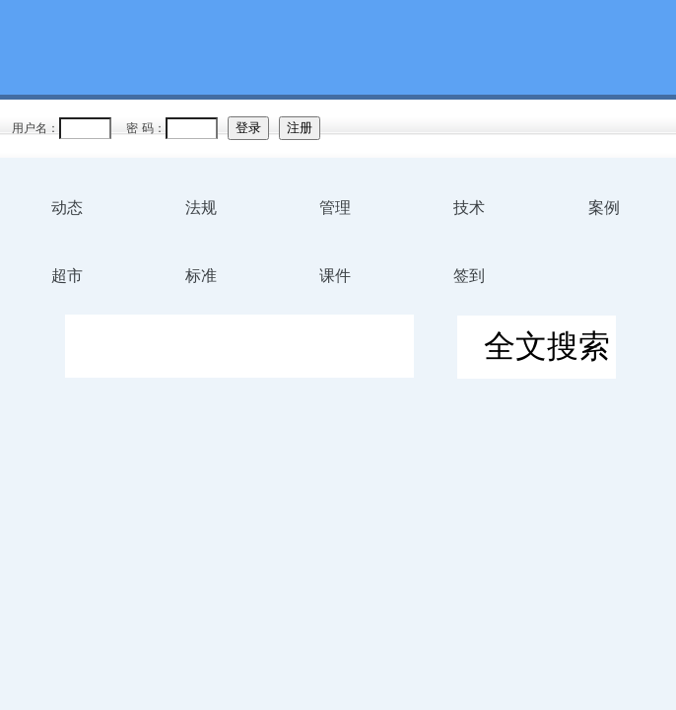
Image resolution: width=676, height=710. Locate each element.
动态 (67, 207)
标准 (201, 275)
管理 (335, 207)
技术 (469, 207)
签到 (469, 275)
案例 (604, 207)
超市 (67, 275)
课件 (335, 275)
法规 (201, 207)
